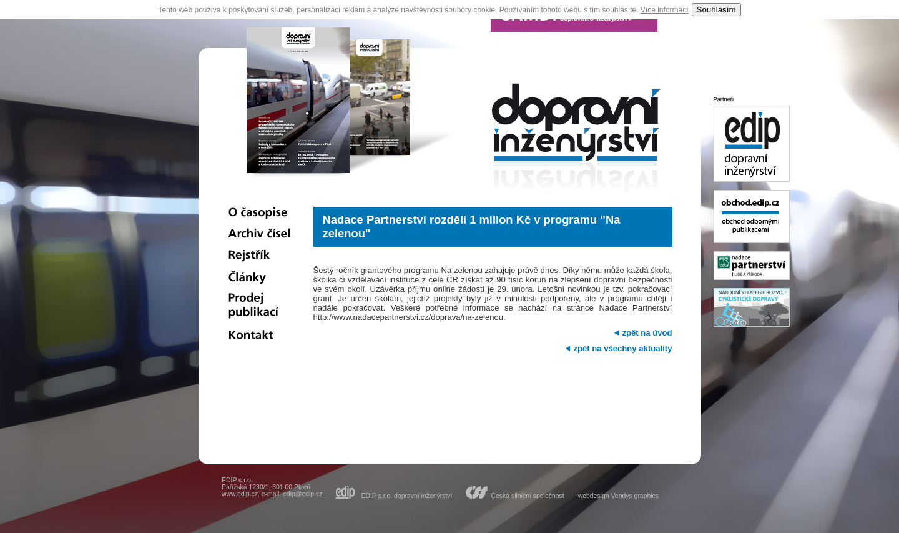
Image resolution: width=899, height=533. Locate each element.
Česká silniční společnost (527, 495)
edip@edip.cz (302, 494)
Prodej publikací (259, 306)
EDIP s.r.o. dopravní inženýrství (406, 495)
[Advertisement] (492, 390)
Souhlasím (716, 9)
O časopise (259, 213)
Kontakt (259, 336)
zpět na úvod (647, 332)
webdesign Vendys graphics (618, 495)
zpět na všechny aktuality (622, 348)
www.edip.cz (240, 494)
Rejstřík (259, 255)
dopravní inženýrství (576, 141)
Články (259, 277)
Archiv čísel (259, 234)
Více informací (665, 10)
